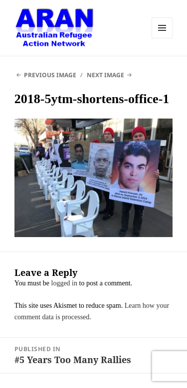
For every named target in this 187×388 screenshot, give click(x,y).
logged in (64, 283)
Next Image (105, 75)
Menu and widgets (162, 27)
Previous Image (50, 75)
